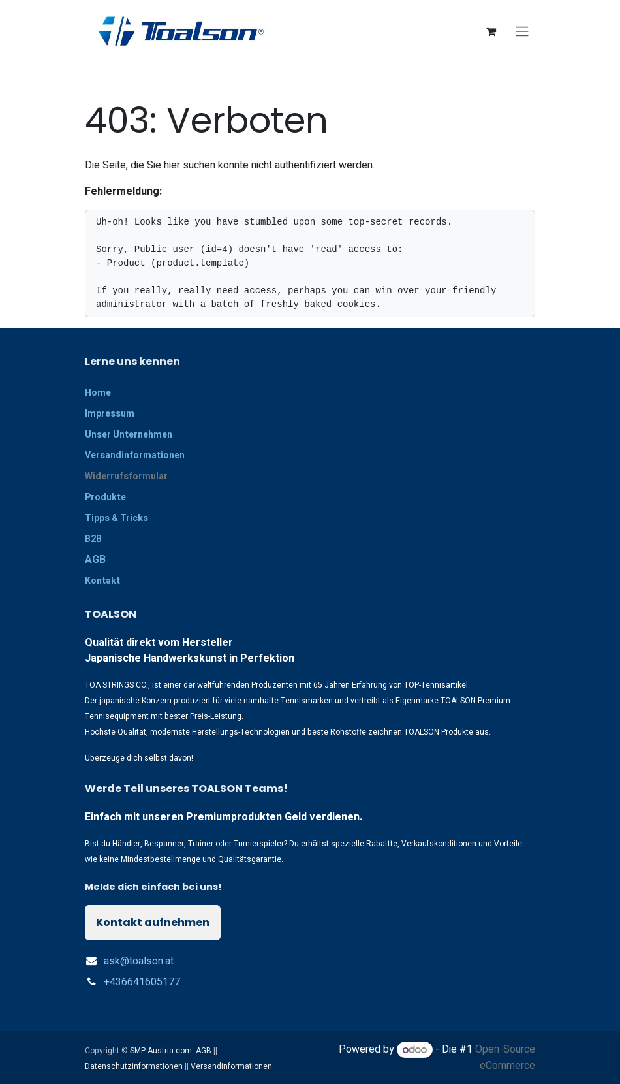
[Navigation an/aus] (522, 31)
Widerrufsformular (126, 476)
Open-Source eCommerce (505, 1058)
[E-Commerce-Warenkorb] (491, 31)
